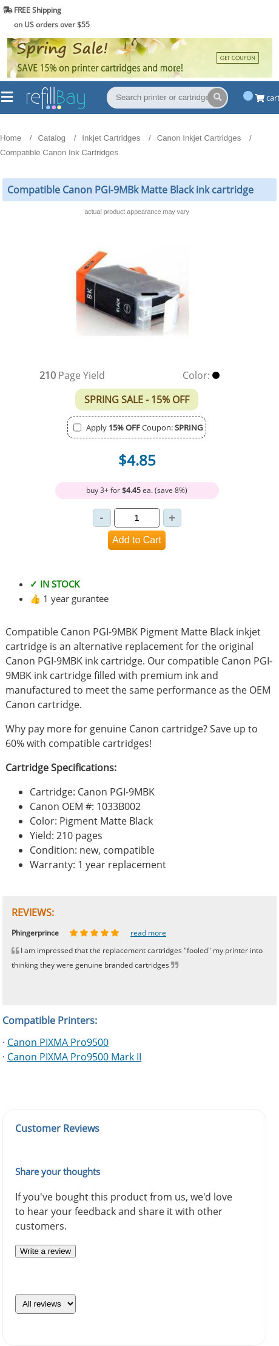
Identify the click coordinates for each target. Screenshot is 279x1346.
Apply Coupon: (144, 427)
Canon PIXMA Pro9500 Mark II (74, 1056)
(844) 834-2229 (244, 17)
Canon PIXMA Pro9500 (58, 1042)
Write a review (45, 1251)
